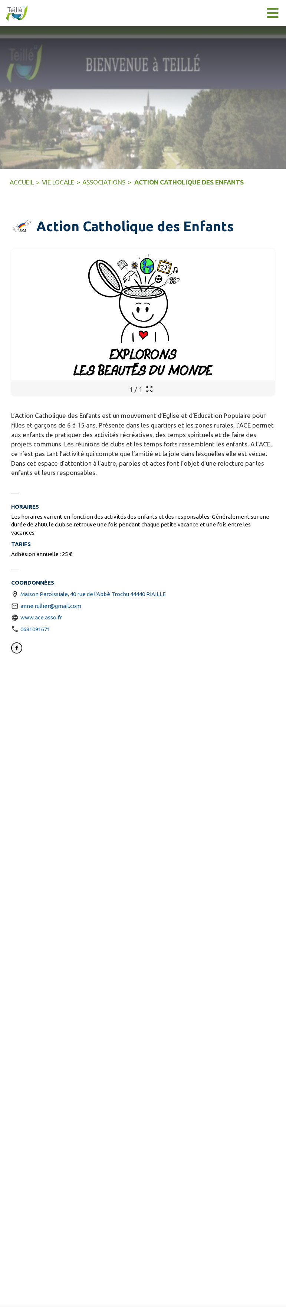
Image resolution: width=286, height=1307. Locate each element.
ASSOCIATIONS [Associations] (103, 182)
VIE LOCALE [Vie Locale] (58, 182)
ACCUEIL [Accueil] (22, 182)
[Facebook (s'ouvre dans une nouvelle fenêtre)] (16, 649)
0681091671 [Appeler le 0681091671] (35, 629)
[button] (22, 226)
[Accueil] (15, 13)
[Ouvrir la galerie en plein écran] (149, 389)
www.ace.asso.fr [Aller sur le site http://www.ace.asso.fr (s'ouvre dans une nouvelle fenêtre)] (41, 617)
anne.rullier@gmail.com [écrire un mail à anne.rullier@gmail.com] (50, 606)
